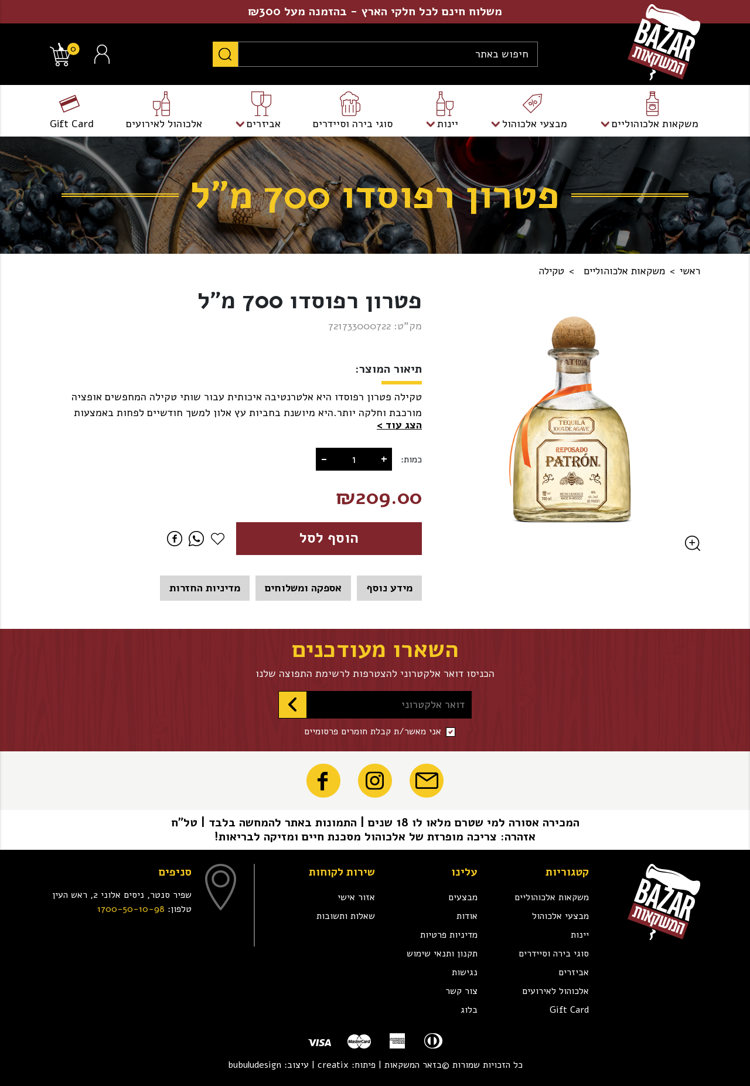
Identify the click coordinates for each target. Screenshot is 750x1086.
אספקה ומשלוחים (303, 588)
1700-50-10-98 (131, 909)
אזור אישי (356, 897)
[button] (399, 425)
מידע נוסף (389, 588)
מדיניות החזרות (204, 588)
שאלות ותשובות (345, 916)
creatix (333, 1064)
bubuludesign (254, 1064)
